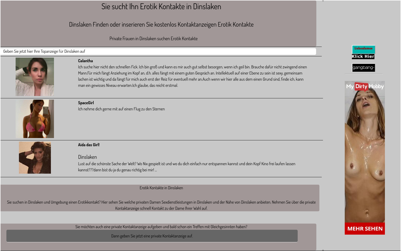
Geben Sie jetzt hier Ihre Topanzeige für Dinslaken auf (44, 51)
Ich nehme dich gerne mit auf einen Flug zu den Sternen (121, 108)
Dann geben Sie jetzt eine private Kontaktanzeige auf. (152, 235)
